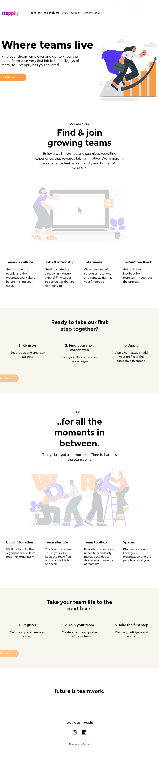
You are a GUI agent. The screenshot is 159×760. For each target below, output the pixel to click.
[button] (117, 8)
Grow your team (71, 11)
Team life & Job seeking (44, 11)
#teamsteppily (93, 11)
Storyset (86, 744)
